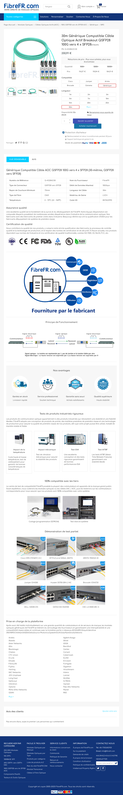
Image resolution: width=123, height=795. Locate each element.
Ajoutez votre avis (109, 711)
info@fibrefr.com (108, 751)
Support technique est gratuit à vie (80, 139)
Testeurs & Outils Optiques (15, 777)
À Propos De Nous (101, 17)
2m (89, 94)
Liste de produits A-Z (35, 762)
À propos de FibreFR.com (83, 748)
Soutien (69, 17)
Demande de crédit (81, 754)
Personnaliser (57, 17)
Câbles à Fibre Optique (36, 773)
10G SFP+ (7, 756)
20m (88, 103)
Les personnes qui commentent (50, 722)
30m (70, 107)
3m (107, 94)
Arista (107, 81)
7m (89, 98)
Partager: (10, 143)
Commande (54, 753)
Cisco (70, 81)
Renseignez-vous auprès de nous (100, 114)
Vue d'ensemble (17, 159)
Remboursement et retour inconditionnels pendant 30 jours (89, 136)
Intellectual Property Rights (84, 768)
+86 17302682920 (105, 748)
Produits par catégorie (36, 759)
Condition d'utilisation (82, 761)
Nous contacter (56, 766)
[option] (11, 92)
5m (70, 98)
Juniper (89, 81)
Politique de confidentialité (84, 765)
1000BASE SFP (9, 759)
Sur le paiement (79, 751)
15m (70, 103)
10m (107, 98)
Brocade (70, 85)
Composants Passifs (12, 774)
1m (70, 94)
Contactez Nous (83, 17)
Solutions (44, 17)
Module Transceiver (35, 769)
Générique (107, 85)
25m (107, 103)
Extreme (89, 85)
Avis (34, 159)
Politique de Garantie (58, 757)
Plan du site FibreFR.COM (37, 766)
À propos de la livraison (82, 758)
